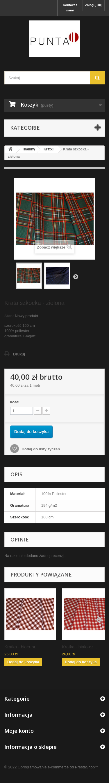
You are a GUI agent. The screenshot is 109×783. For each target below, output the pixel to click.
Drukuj (19, 354)
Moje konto (19, 730)
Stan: (9, 316)
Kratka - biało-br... (21, 646)
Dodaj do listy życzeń (40, 449)
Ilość (14, 402)
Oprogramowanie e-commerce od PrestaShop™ (58, 767)
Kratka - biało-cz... (79, 646)
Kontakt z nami (70, 7)
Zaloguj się (93, 5)
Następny (75, 276)
